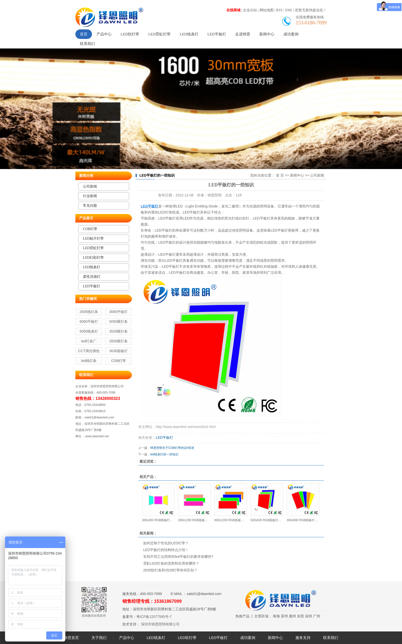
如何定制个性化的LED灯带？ (166, 543)
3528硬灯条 (118, 331)
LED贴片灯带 (93, 238)
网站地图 (267, 10)
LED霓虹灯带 (159, 34)
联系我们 (87, 44)
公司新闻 (90, 186)
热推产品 (242, 616)
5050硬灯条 (118, 321)
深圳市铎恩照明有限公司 (160, 624)
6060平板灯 (89, 321)
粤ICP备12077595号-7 (154, 617)
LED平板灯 (217, 34)
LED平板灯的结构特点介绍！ (166, 550)
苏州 (284, 616)
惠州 (292, 616)
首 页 (280, 175)
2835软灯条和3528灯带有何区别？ (170, 570)
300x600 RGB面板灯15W (303, 520)
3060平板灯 (118, 312)
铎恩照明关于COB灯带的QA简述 (172, 448)
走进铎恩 (242, 34)
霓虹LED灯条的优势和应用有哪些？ (171, 563)
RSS (279, 10)
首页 (83, 34)
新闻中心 (266, 34)
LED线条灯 (189, 34)
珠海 (276, 616)
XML (289, 10)
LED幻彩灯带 (93, 257)
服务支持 (303, 637)
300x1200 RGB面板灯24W (194, 520)
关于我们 (99, 637)
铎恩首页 (71, 637)
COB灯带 (90, 229)
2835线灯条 (89, 312)
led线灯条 (88, 361)
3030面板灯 (118, 351)
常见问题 (90, 205)
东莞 (300, 616)
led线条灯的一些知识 (164, 454)
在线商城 (233, 10)
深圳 (308, 616)
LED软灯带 (130, 34)
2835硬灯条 (118, 341)
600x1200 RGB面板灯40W (230, 520)
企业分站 (250, 10)
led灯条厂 (88, 341)
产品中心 (104, 34)
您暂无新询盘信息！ (311, 10)
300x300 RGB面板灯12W (158, 520)
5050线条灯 (89, 331)
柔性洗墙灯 (91, 277)
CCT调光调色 (88, 351)
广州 (316, 616)
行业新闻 (90, 196)
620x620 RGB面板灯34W (266, 520)
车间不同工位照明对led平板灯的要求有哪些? (178, 557)
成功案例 (290, 34)
